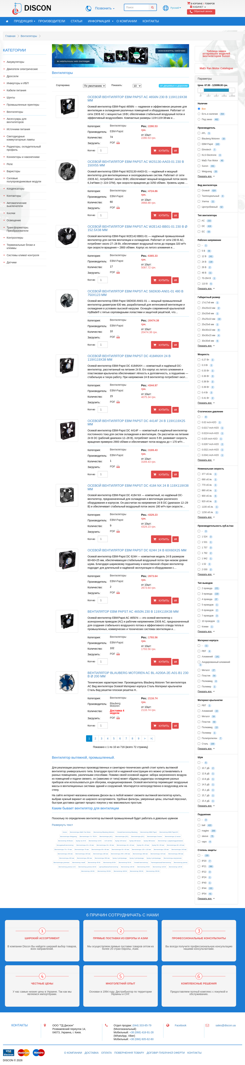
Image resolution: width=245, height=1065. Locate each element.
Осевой (207, 190)
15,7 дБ (206, 795)
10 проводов (209, 621)
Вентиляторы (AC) (106, 836)
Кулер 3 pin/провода (137, 858)
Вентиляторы (29, 36)
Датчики (12, 262)
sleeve (206, 836)
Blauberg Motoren (115, 704)
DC (205, 226)
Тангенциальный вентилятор (161, 862)
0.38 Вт (206, 381)
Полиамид (208, 681)
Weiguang (208, 171)
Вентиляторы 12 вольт (173, 836)
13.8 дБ (206, 779)
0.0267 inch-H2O (211, 444)
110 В (205, 283)
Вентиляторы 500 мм (102, 858)
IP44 (206, 888)
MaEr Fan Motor (211, 160)
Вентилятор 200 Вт (136, 871)
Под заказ (208, 119)
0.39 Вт (206, 387)
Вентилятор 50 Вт (125, 862)
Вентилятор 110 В (95, 841)
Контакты (151, 21)
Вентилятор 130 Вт (88, 871)
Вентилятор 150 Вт (104, 871)
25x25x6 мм (208, 324)
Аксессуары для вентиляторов (17, 120)
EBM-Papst (116, 131)
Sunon (65, 832)
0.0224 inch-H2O (211, 433)
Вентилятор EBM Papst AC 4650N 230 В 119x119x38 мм (133, 611)
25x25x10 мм (210, 319)
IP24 (205, 877)
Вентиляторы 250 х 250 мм (120, 854)
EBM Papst (209, 144)
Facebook (180, 1025)
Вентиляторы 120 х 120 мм (141, 849)
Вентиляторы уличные (61, 862)
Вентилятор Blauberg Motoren (104, 832)
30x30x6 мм (208, 341)
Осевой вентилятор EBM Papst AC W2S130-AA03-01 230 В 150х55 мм (136, 163)
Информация (101, 21)
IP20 (205, 861)
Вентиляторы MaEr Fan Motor (80, 832)
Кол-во (91, 150)
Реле (10, 164)
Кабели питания (16, 90)
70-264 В (207, 278)
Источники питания (18, 129)
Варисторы (13, 171)
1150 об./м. (208, 512)
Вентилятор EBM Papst (148, 832)
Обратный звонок (203, 11)
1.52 (204, 564)
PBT (204, 651)
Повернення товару (129, 1052)
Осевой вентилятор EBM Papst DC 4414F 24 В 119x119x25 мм (136, 422)
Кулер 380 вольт (149, 841)
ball (205, 825)
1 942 (205, 558)
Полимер (207, 686)
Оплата (106, 1052)
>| (151, 738)
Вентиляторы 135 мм (161, 849)
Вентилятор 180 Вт (120, 871)
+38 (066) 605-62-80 (141, 1039)
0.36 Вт (206, 376)
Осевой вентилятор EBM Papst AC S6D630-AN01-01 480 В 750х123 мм (135, 293)
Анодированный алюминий (214, 663)
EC (204, 231)
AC (205, 220)
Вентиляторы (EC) (137, 836)
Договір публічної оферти (166, 1052)
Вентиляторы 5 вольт (154, 836)
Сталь (206, 743)
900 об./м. (207, 496)
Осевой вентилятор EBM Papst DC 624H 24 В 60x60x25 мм (137, 550)
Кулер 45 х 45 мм (143, 845)
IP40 (205, 882)
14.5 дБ (206, 784)
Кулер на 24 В (81, 841)
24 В (206, 262)
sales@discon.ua (226, 1025)
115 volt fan (108, 841)
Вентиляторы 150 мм (65, 854)
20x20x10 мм (209, 308)
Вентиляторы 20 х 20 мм (85, 845)
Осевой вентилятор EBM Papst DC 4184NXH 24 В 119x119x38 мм (129, 357)
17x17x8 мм (208, 302)
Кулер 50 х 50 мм (158, 845)
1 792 (205, 553)
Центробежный (211, 207)
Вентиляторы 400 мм (66, 858)
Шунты (11, 97)
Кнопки (11, 213)
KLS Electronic (210, 155)
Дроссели (12, 76)
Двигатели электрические (22, 69)
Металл (207, 670)
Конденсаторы (15, 188)
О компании (127, 21)
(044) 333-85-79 (142, 1025)
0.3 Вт (205, 365)
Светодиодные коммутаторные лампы (21, 138)
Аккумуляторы (15, 62)
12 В (206, 256)
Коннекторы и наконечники (23, 157)
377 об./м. (207, 474)
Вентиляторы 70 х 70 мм (63, 849)
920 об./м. (207, 501)
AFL (204, 133)
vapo (205, 841)
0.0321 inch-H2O (211, 449)
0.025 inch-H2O (210, 438)
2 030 (205, 569)
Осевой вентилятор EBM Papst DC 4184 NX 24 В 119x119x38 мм (138, 487)
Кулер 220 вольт (120, 841)
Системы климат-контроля (23, 255)
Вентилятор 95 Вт (143, 867)
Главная (10, 36)
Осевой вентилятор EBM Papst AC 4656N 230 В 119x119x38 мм (137, 98)
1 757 (205, 547)
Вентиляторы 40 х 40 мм (125, 845)
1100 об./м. (208, 507)
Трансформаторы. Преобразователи (18, 229)
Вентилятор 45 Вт (94, 862)
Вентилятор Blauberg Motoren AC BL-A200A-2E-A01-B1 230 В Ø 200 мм (138, 674)
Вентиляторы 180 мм (100, 854)
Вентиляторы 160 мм (83, 854)
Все (202, 109)
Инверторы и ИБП (18, 83)
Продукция (24, 21)
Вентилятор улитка (180, 862)
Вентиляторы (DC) (121, 836)
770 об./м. (207, 485)
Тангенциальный (211, 196)
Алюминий (209, 656)
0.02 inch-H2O (210, 422)
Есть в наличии (211, 114)
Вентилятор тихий (78, 862)
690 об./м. (207, 479)
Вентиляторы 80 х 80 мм (100, 849)
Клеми (206, 626)
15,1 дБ (206, 790)
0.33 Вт (206, 370)
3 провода (209, 594)
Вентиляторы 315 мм (158, 854)
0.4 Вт (205, 392)
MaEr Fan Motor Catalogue (216, 68)
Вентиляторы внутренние (173, 858)
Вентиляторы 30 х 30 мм (105, 845)
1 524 (205, 536)
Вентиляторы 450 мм (84, 858)
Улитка (206, 201)
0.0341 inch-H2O (211, 455)
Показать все (207, 176)
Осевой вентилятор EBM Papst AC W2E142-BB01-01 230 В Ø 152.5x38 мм (137, 228)
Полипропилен (210, 738)
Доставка (91, 1052)
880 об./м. (207, 490)
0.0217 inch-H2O (211, 428)
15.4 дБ (206, 801)
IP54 (205, 893)
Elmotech (207, 149)
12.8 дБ (206, 773)
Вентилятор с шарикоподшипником (170, 841)
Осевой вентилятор (141, 862)
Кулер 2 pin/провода (120, 858)
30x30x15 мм (209, 335)
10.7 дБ (206, 768)
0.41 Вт (206, 398)
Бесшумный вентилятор (65, 845)
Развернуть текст (62, 824)
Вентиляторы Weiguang (68, 836)
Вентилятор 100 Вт (127, 867)
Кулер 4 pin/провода (154, 858)
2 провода (209, 588)
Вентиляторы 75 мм (82, 849)
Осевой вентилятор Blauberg (127, 832)
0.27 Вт (206, 359)
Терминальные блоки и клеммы (21, 246)
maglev (207, 830)
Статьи (76, 21)
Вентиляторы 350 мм (175, 854)
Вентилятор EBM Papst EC (169, 832)
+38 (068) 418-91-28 (141, 1032)
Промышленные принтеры (23, 104)
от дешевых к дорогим (174, 85)
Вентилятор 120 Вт (159, 867)
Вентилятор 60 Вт (109, 862)
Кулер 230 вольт (135, 841)
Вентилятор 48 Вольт (65, 841)
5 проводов (208, 604)
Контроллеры (15, 237)
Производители (51, 21)
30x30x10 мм (209, 330)
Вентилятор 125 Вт (175, 867)
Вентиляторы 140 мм (179, 849)
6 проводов (208, 610)
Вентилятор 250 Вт (153, 871)
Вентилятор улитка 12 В (67, 867)
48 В (205, 272)
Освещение (14, 220)
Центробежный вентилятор (108, 867)
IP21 (206, 866)
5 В (204, 251)
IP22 (205, 872)
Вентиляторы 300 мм (140, 854)
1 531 (205, 542)
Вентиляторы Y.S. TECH (88, 836)
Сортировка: (63, 85)
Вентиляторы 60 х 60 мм (175, 845)
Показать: (114, 85)
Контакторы (14, 195)
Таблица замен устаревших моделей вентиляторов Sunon (216, 54)
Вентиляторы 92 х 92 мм (120, 849)
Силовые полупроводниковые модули (24, 180)
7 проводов (208, 615)
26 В (205, 267)
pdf (112, 142)
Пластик (207, 675)
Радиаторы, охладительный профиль (24, 148)
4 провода (208, 599)
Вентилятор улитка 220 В (87, 867)
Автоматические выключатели (17, 204)
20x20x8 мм (208, 313)
